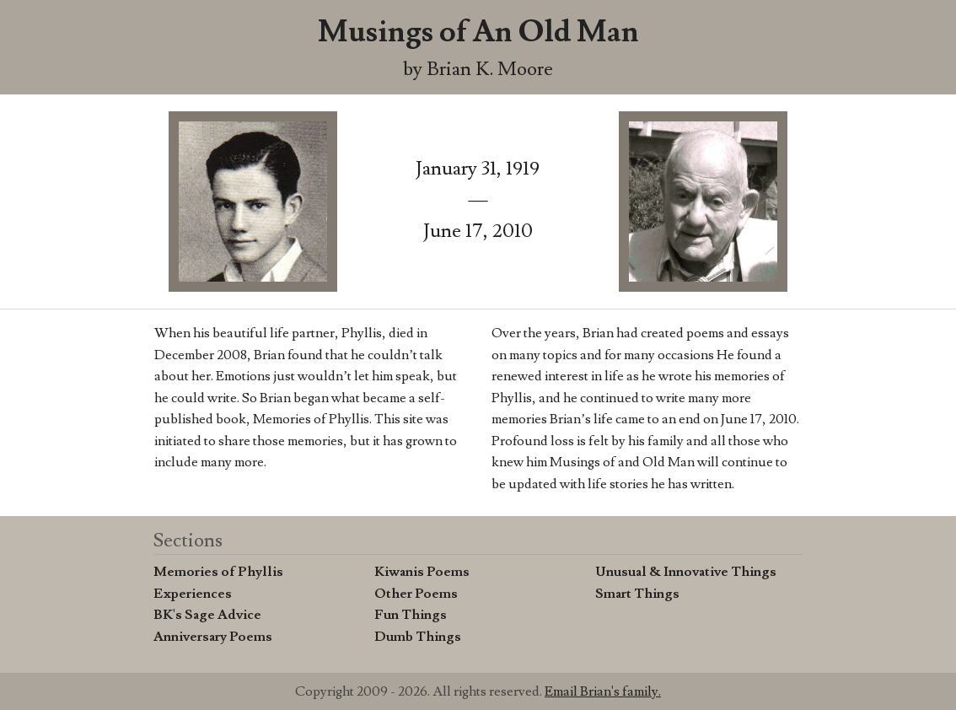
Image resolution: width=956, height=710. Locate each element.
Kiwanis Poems (422, 571)
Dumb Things (417, 636)
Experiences (192, 593)
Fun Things (410, 614)
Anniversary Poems (212, 636)
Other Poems (416, 593)
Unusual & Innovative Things (685, 571)
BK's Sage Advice (207, 614)
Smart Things (637, 593)
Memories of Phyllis (218, 571)
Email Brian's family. (603, 691)
